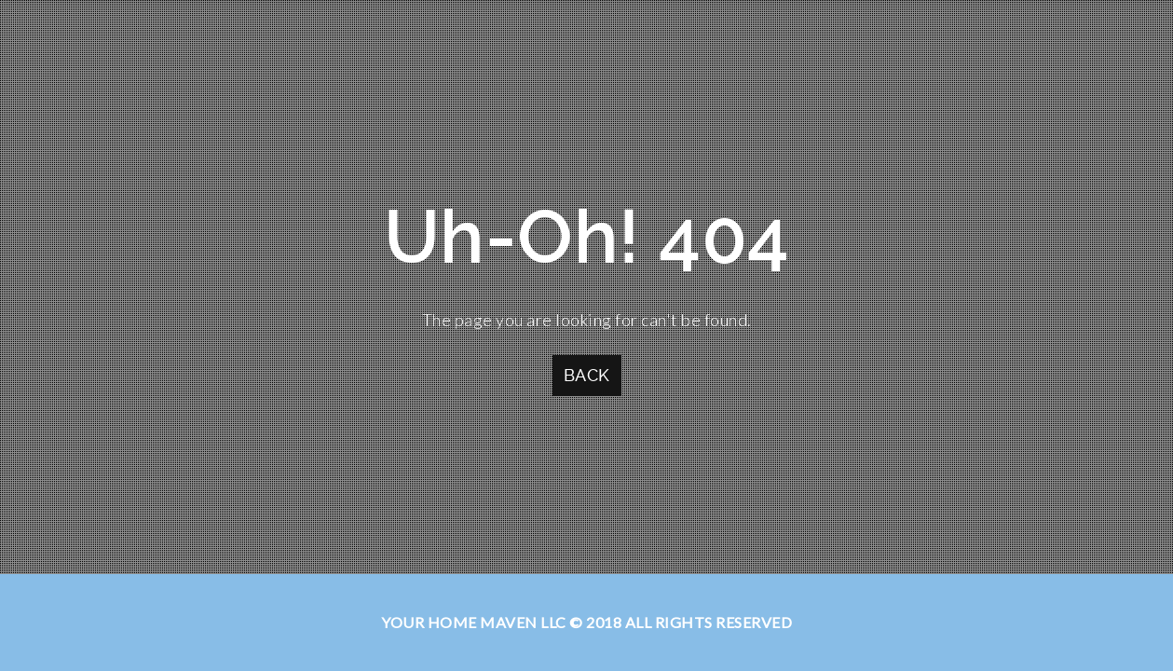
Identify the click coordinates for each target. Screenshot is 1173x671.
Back (587, 375)
